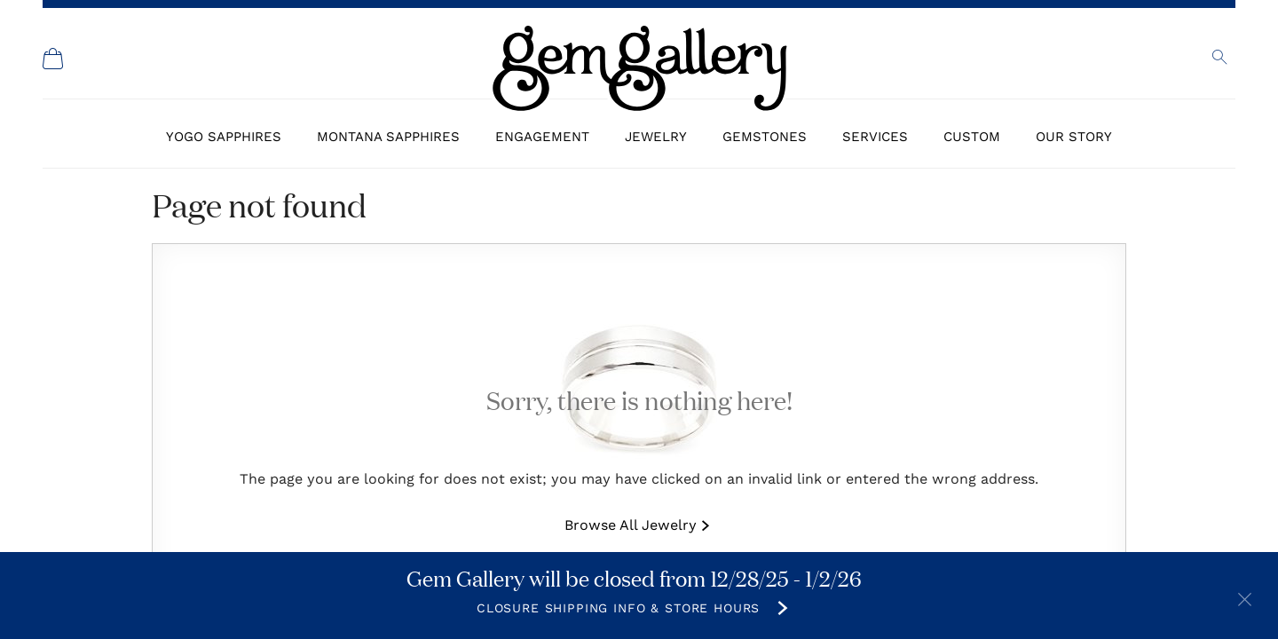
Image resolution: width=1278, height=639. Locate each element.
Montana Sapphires (388, 137)
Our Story (1074, 137)
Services (875, 137)
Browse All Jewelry (630, 525)
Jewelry (656, 137)
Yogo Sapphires (223, 137)
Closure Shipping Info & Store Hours (618, 608)
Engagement (542, 137)
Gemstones (764, 137)
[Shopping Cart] (53, 58)
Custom (971, 137)
